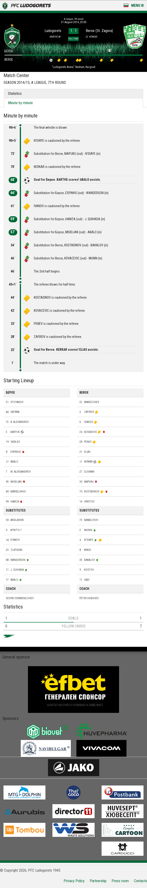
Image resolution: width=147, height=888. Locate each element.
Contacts (140, 881)
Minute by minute (20, 103)
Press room (120, 881)
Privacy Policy (74, 881)
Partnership (98, 881)
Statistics (15, 93)
